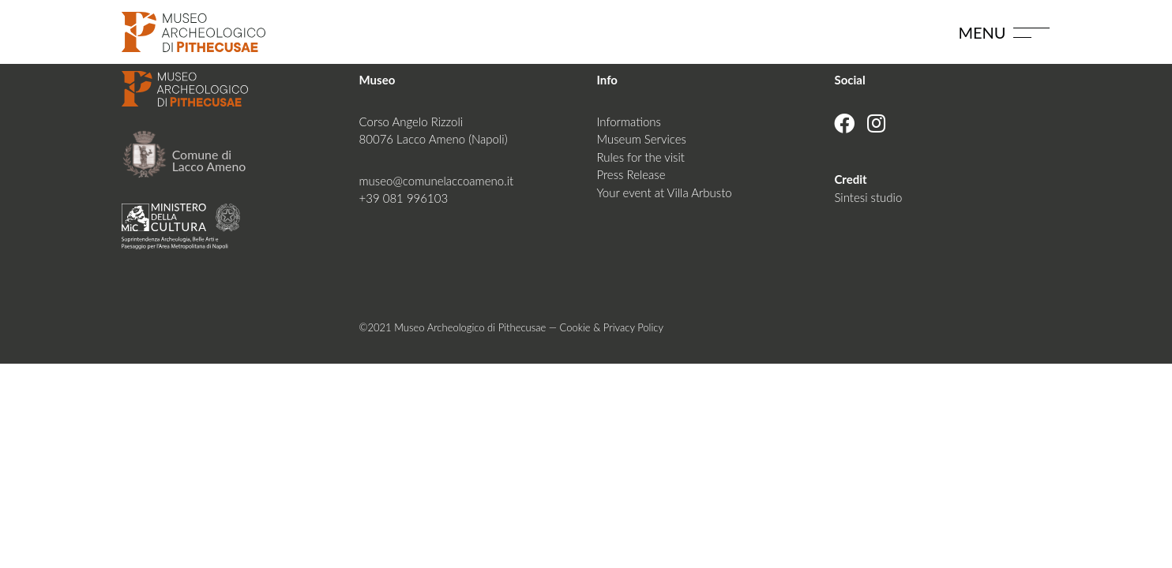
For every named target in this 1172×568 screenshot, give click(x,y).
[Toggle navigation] (1031, 32)
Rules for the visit (640, 157)
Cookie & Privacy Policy (611, 327)
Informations (628, 121)
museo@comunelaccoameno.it (436, 181)
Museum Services (641, 139)
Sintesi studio (868, 197)
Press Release (630, 174)
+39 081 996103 (404, 198)
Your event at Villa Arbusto (663, 192)
